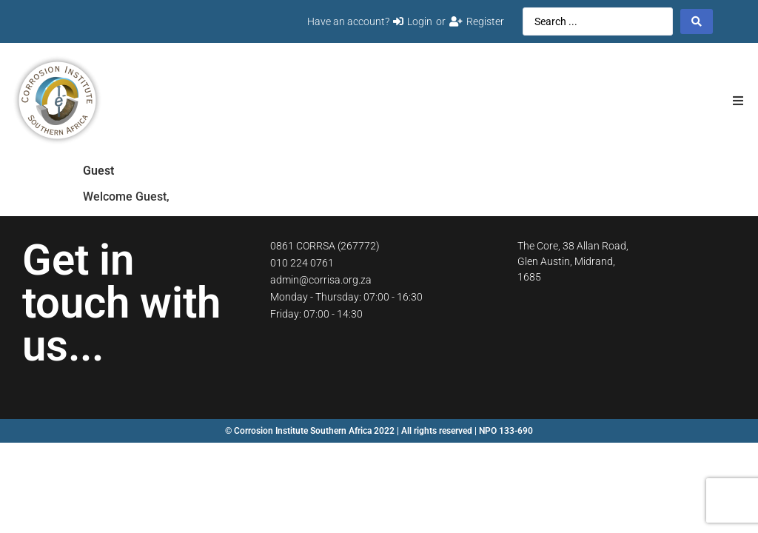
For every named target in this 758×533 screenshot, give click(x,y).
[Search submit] (696, 21)
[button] (738, 100)
